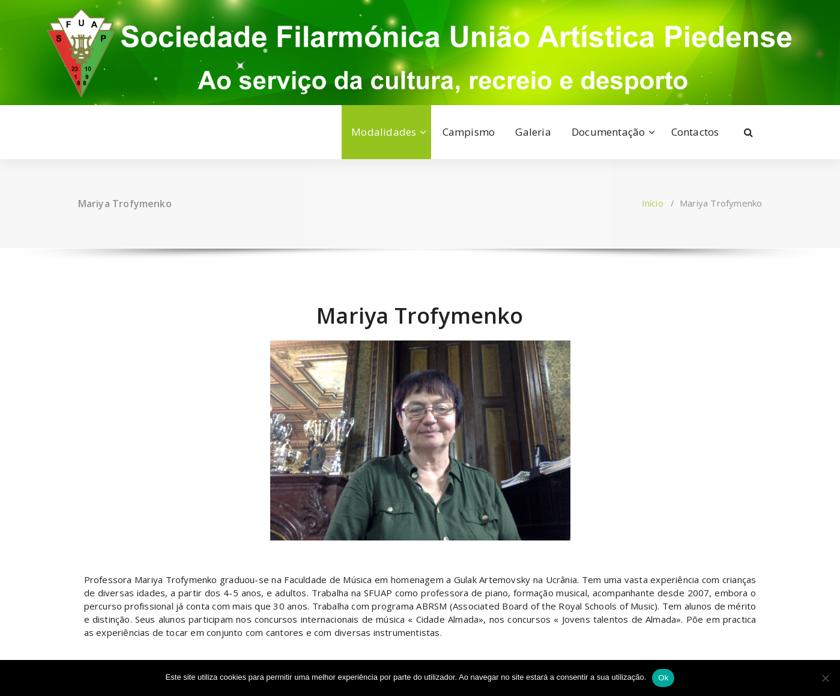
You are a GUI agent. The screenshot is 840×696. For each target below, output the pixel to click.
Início (652, 203)
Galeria (533, 132)
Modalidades (383, 132)
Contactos (695, 132)
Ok (663, 677)
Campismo (469, 132)
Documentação (608, 132)
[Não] (825, 678)
